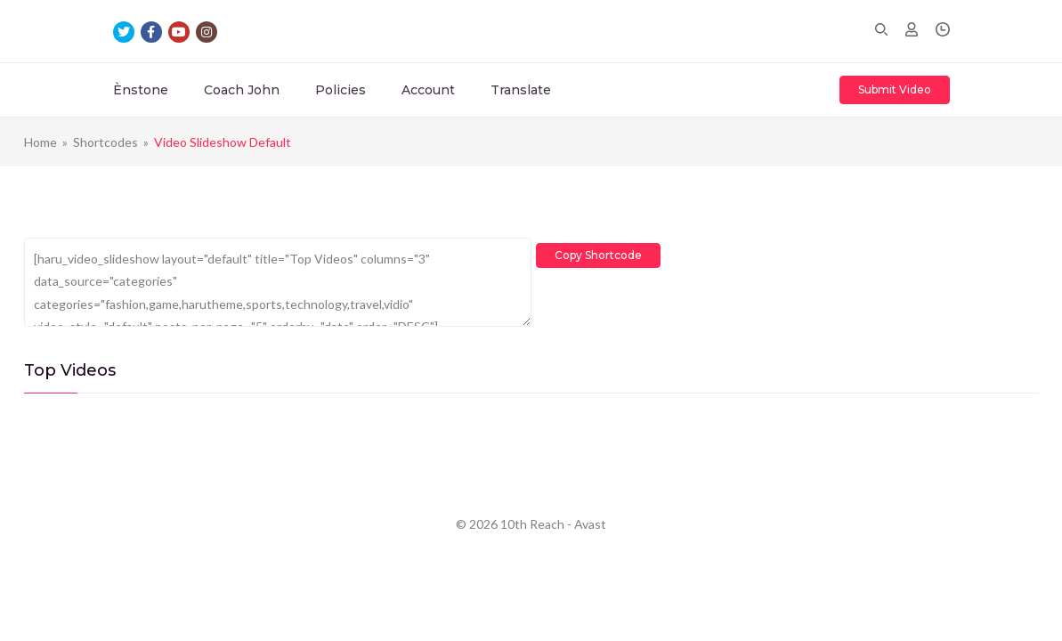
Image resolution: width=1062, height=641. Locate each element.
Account (428, 90)
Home (40, 142)
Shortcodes (105, 142)
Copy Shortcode (602, 249)
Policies (340, 90)
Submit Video (894, 89)
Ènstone (140, 90)
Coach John (242, 90)
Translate (520, 90)
